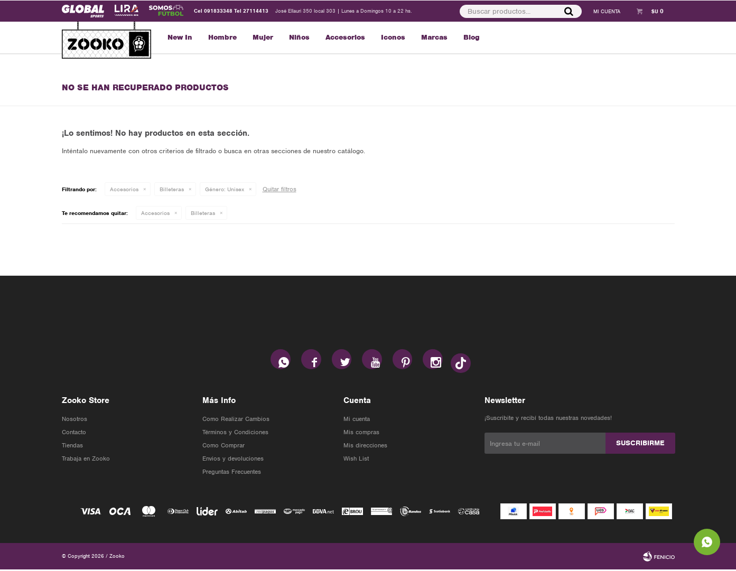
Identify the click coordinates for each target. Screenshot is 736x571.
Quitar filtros (279, 189)
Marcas (434, 37)
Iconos (393, 37)
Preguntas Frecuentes (231, 473)
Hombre (222, 37)
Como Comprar (223, 447)
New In (179, 37)
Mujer (263, 37)
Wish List (356, 460)
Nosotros (74, 420)
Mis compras (361, 433)
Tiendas (72, 447)
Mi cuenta (356, 420)
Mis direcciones (365, 447)
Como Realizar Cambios (235, 420)
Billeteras (172, 189)
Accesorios (345, 37)
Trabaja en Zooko (86, 460)
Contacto (74, 433)
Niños (299, 37)
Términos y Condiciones (235, 433)
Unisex (224, 189)
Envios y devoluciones (233, 460)
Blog (471, 37)
